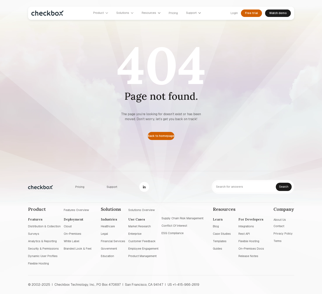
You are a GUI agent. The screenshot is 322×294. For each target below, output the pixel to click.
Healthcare (108, 226)
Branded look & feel (77, 248)
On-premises (72, 233)
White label (71, 241)
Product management (142, 256)
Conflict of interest (174, 225)
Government (109, 248)
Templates (219, 241)
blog (216, 226)
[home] (47, 13)
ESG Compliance (173, 233)
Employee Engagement (143, 248)
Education (107, 256)
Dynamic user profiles (43, 256)
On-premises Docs (251, 248)
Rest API (244, 233)
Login (234, 13)
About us (280, 219)
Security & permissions (43, 248)
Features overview (76, 209)
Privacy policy (283, 233)
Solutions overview (141, 209)
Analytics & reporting (42, 241)
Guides (217, 248)
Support (112, 186)
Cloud (68, 226)
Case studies (222, 233)
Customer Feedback (142, 241)
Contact (279, 226)
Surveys (33, 233)
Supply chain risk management (182, 218)
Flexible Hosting (38, 263)
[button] (100, 13)
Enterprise (135, 233)
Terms (278, 240)
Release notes (248, 256)
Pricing (173, 13)
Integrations (246, 226)
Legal (104, 233)
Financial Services (113, 241)
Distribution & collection (44, 226)
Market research (139, 226)
